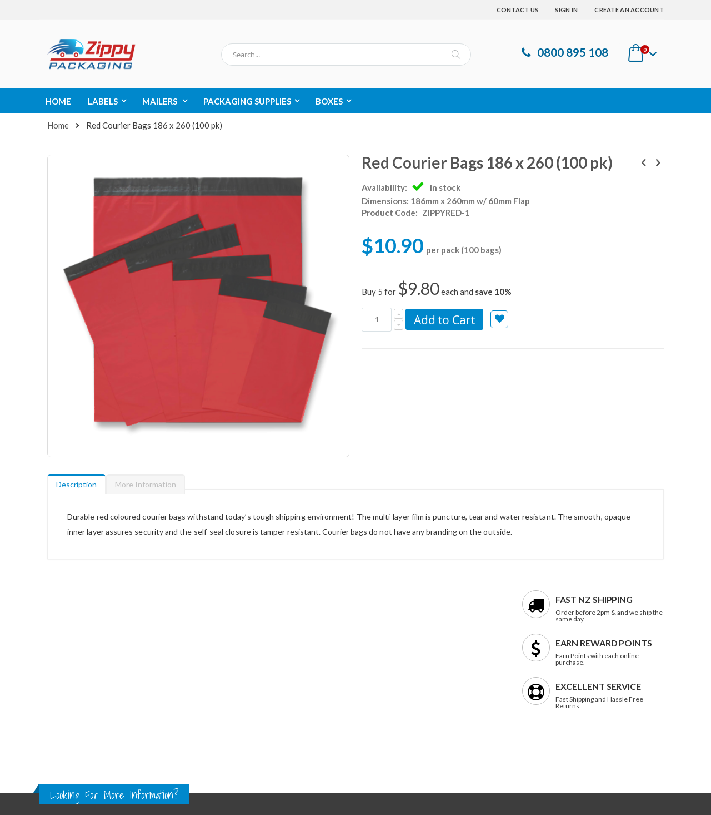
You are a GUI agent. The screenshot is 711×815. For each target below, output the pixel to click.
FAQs (379, 620)
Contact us (66, 639)
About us (63, 620)
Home (58, 125)
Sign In (566, 9)
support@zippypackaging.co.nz (262, 671)
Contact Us (518, 9)
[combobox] (346, 54)
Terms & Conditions (82, 676)
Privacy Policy (70, 658)
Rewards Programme (405, 676)
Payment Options (400, 658)
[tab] (76, 415)
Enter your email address (560, 669)
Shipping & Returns (403, 639)
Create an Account (629, 9)
